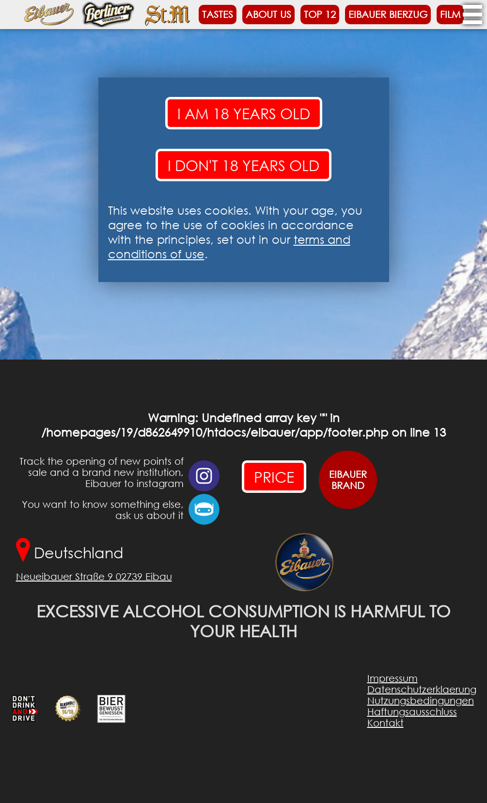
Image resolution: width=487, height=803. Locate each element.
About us (268, 14)
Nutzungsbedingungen (420, 700)
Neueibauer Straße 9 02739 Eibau (94, 576)
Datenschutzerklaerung (421, 689)
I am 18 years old (243, 113)
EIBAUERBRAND (347, 480)
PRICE (274, 477)
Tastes (217, 14)
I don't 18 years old (243, 165)
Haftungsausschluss (412, 711)
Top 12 (320, 14)
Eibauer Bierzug (387, 14)
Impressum (392, 678)
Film (450, 14)
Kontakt (385, 722)
